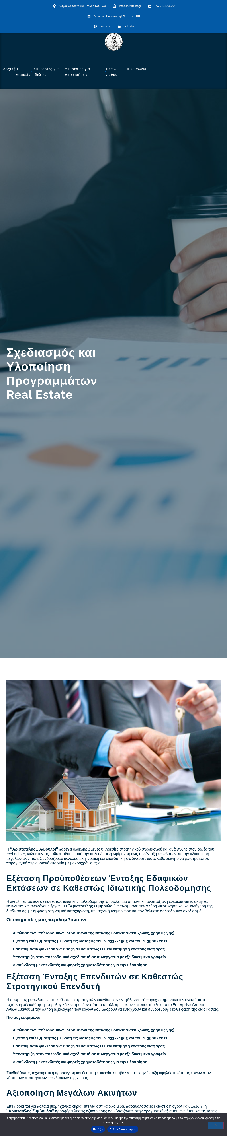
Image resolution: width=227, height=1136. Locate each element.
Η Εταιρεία (25, 71)
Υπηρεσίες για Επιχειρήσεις (85, 71)
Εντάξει (98, 1129)
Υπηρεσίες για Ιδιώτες (46, 71)
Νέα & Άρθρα (112, 71)
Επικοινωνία (136, 69)
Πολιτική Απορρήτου (123, 1129)
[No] (216, 1125)
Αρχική (9, 69)
